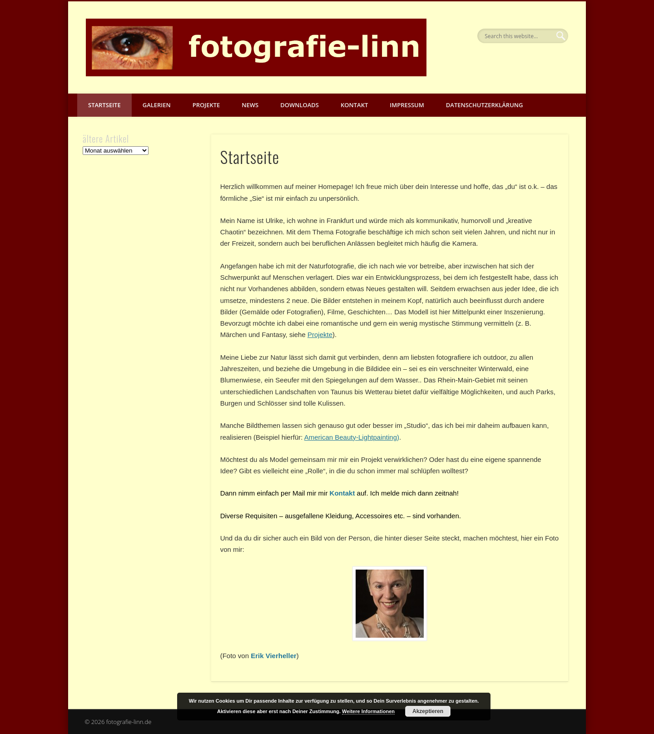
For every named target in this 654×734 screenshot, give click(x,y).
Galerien (157, 105)
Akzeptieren (427, 711)
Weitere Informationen (368, 711)
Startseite (104, 105)
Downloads (299, 105)
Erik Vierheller (274, 656)
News (250, 105)
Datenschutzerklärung (484, 105)
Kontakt (354, 105)
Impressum (407, 105)
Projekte (206, 105)
